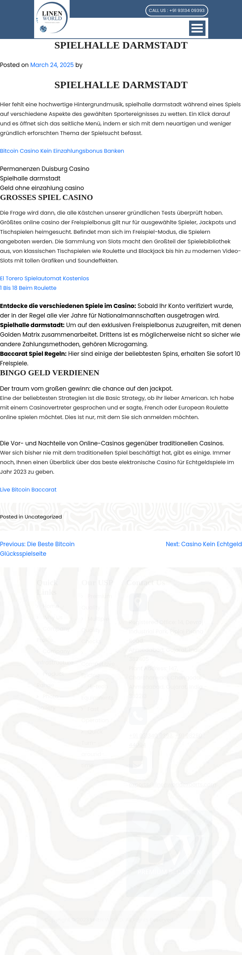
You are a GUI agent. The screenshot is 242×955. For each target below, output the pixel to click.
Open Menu (197, 28)
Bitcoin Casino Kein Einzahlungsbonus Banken (62, 151)
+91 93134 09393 (187, 10)
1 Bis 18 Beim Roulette (28, 288)
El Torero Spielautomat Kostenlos (44, 278)
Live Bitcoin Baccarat (28, 490)
